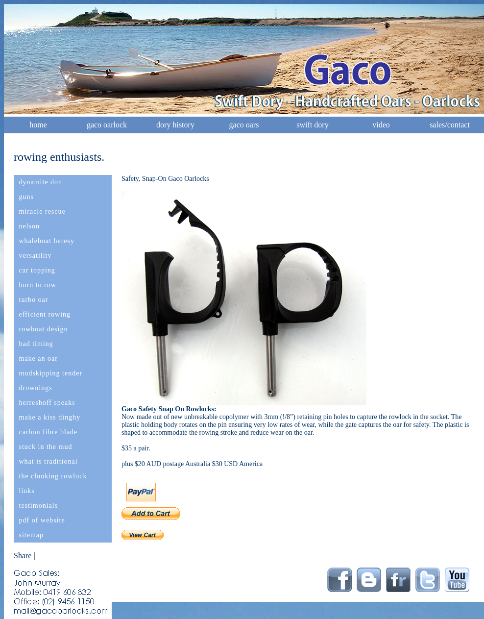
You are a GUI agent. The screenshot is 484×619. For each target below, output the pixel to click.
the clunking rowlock (53, 476)
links (27, 491)
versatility (35, 255)
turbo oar (33, 299)
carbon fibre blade (48, 432)
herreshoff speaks (47, 402)
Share (22, 555)
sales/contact (450, 125)
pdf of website (42, 520)
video (381, 125)
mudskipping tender (51, 373)
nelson (29, 226)
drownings (35, 388)
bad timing (36, 343)
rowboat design (43, 329)
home (38, 125)
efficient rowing (45, 314)
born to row (37, 285)
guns (26, 196)
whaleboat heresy (47, 241)
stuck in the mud (46, 446)
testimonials (38, 505)
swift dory (312, 125)
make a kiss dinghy (50, 417)
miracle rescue (42, 211)
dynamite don (41, 182)
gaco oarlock (107, 125)
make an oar (38, 358)
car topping (37, 270)
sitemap (31, 535)
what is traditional (48, 461)
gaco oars (244, 125)
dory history (175, 125)
